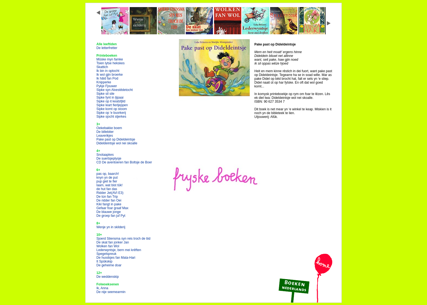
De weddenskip (107, 277)
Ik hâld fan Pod (107, 78)
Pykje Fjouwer (106, 86)
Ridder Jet (109, 193)
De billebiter (105, 132)
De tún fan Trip (107, 197)
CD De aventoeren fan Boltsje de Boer (124, 162)
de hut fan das (106, 189)
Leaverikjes (104, 136)
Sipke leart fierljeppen (112, 105)
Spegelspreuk (106, 254)
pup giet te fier (106, 181)
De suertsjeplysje (108, 158)
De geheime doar (108, 265)
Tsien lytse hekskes (110, 63)
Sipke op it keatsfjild (110, 101)
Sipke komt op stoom (111, 109)
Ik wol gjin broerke (109, 75)
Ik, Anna (102, 288)
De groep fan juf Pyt (110, 216)
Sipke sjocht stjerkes (111, 116)
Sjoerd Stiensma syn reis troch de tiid (123, 238)
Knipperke (103, 82)
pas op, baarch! (107, 174)
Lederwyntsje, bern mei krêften (118, 250)
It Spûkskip (104, 261)
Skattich (102, 67)
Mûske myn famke (109, 59)
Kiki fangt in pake (108, 204)
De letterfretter (106, 48)
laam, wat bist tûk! (109, 185)
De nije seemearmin (111, 292)
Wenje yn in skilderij (110, 227)
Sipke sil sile (105, 94)
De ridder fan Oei (108, 200)
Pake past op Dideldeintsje (115, 139)
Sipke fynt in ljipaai (109, 97)
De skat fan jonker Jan (112, 242)
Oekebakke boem (109, 128)
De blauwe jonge (108, 212)
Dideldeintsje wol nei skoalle (116, 143)
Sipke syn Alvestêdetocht (114, 90)
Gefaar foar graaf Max (112, 208)
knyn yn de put (107, 177)
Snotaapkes (105, 155)
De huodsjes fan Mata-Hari (115, 258)
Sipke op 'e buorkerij (111, 113)
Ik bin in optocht (107, 71)
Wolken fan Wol (107, 246)
